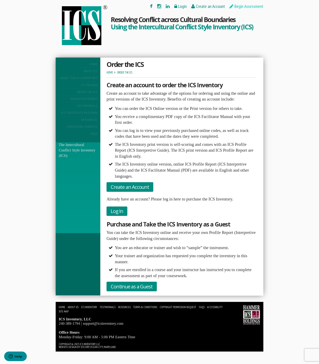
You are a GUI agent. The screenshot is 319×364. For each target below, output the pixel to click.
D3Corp (85, 347)
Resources (89, 120)
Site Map (64, 311)
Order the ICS (87, 92)
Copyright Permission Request (178, 307)
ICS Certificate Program (79, 113)
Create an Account (208, 6)
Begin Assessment (246, 6)
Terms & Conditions (145, 307)
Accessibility (215, 307)
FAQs (93, 134)
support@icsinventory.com (103, 323)
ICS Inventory (89, 307)
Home (93, 64)
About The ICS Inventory (78, 78)
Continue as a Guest (131, 286)
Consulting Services (81, 126)
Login (180, 6)
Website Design (68, 347)
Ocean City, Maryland (103, 347)
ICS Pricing (89, 85)
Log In (117, 211)
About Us (90, 71)
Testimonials (86, 106)
